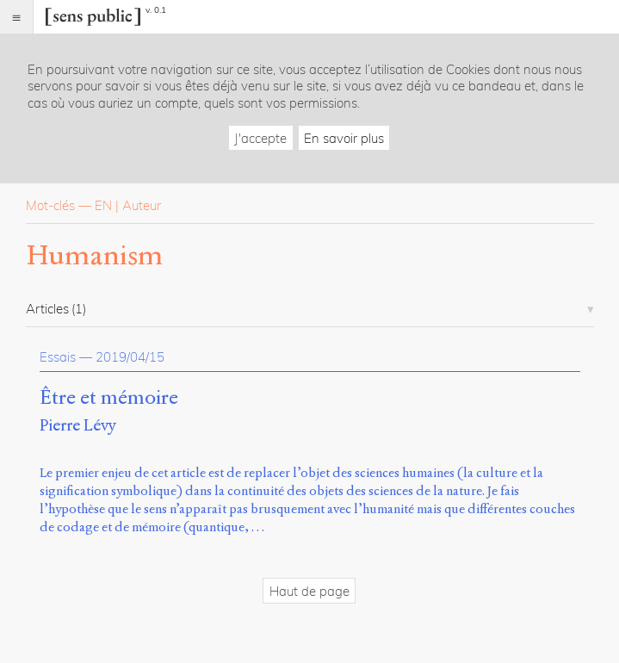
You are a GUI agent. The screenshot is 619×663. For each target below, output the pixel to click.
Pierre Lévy (78, 425)
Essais (58, 357)
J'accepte (260, 138)
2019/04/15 (130, 357)
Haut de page (309, 591)
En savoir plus (344, 138)
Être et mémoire (109, 398)
